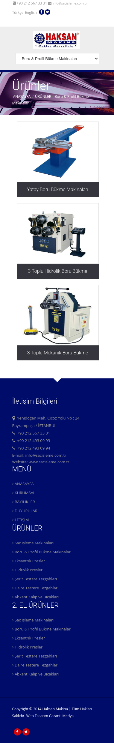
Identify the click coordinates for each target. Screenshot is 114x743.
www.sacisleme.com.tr (49, 462)
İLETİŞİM (20, 519)
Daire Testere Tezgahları (35, 588)
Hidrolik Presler (27, 570)
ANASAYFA (22, 96)
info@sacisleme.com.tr (67, 3)
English (31, 11)
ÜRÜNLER (43, 96)
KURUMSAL (23, 492)
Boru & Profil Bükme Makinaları (42, 552)
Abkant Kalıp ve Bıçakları (35, 597)
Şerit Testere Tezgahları (34, 579)
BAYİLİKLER (23, 501)
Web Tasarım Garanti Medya (50, 715)
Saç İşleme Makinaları (33, 543)
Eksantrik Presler (28, 561)
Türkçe (18, 11)
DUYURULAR (25, 510)
